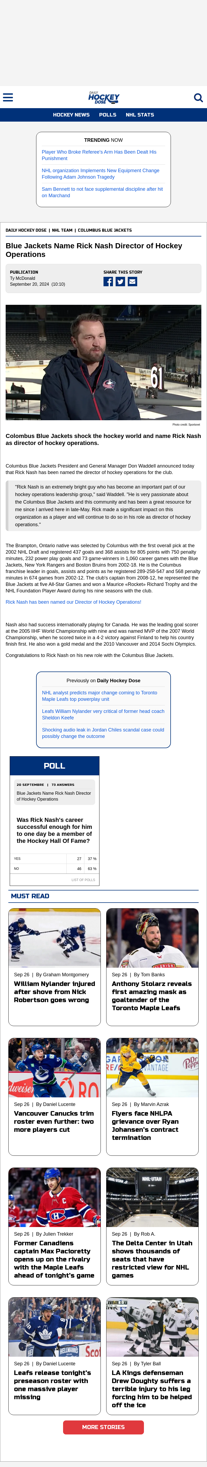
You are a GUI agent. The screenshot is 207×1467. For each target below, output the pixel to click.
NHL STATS (140, 115)
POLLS (107, 115)
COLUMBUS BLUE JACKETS (105, 230)
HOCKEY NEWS (71, 115)
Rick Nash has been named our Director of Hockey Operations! (73, 602)
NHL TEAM (62, 230)
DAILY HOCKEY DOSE (26, 230)
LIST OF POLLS (83, 880)
